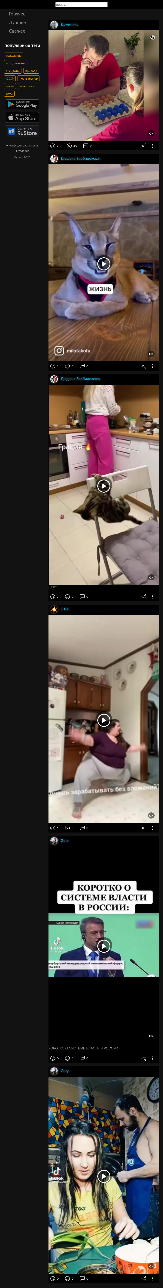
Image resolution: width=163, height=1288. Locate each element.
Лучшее (17, 22)
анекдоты (12, 70)
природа (31, 70)
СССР (10, 78)
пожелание (13, 55)
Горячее (17, 13)
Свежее (17, 31)
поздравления (15, 63)
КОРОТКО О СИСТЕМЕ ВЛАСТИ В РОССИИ (83, 1048)
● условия (22, 150)
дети (9, 93)
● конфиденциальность (22, 145)
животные (27, 86)
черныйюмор (29, 78)
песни (10, 86)
